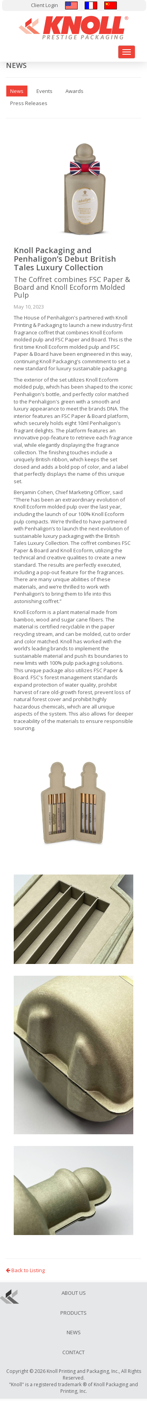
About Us (74, 1292)
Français (91, 5)
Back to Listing (25, 1270)
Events (44, 91)
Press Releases (28, 103)
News (74, 1332)
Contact (73, 1352)
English (71, 5)
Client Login (44, 5)
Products (73, 1312)
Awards (74, 91)
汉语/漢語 (110, 5)
